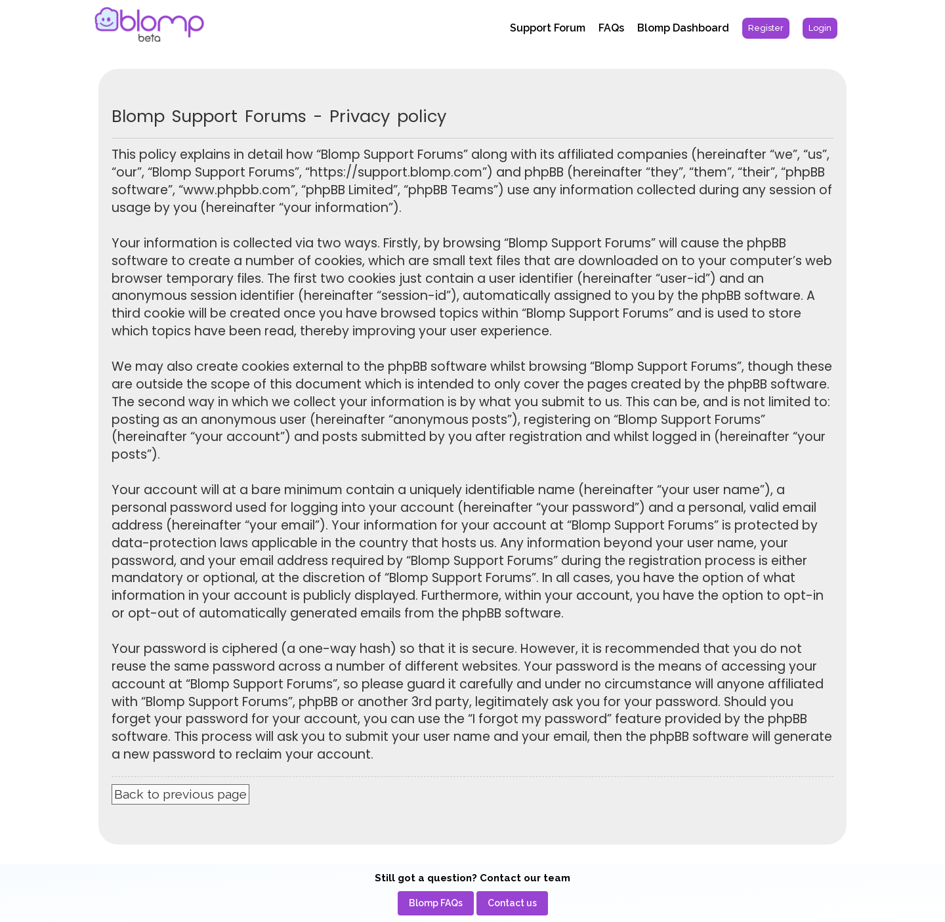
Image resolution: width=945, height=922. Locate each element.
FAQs (611, 28)
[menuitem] (765, 28)
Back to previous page (180, 794)
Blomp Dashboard (683, 28)
